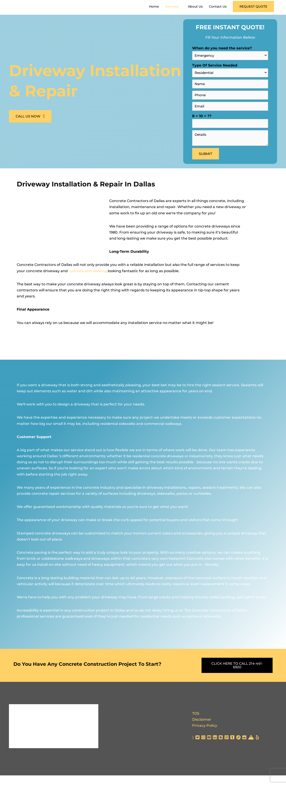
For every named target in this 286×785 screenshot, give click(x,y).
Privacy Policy (204, 735)
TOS (195, 723)
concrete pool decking (89, 281)
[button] (253, 11)
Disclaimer (201, 729)
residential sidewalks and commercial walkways (143, 433)
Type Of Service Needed (230, 79)
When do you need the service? (230, 62)
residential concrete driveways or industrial (171, 466)
